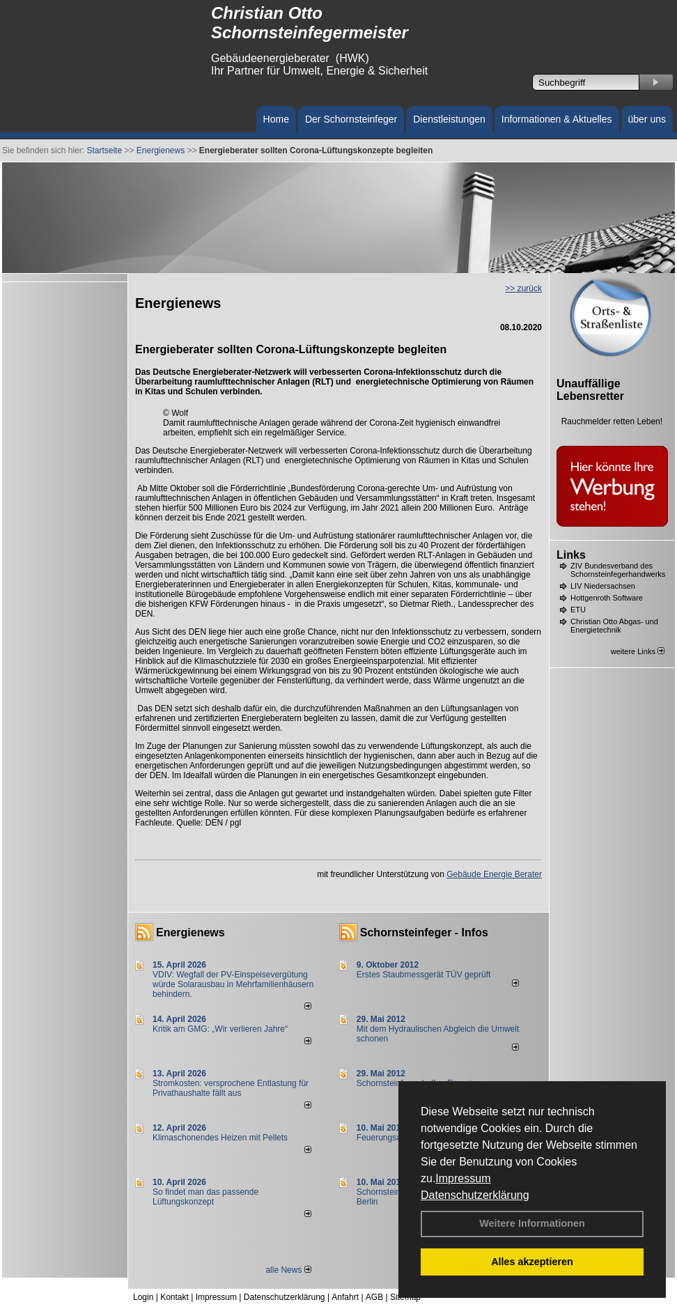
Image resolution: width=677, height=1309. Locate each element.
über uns (647, 119)
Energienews (190, 932)
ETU (578, 609)
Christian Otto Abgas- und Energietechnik (614, 625)
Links (571, 555)
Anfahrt (345, 1297)
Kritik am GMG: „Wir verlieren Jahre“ (220, 1029)
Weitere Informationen (532, 1223)
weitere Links (637, 651)
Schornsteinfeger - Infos (424, 932)
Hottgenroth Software (606, 598)
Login (143, 1297)
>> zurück (523, 288)
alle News (288, 1270)
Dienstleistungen (449, 119)
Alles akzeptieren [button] (532, 1261)
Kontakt (174, 1297)
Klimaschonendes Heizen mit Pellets (220, 1138)
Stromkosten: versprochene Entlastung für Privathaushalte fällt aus (231, 1088)
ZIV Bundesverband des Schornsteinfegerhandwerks (617, 569)
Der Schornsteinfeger (351, 119)
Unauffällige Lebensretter (590, 390)
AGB (374, 1297)
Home (276, 119)
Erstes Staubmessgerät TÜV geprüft (424, 974)
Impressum (462, 1178)
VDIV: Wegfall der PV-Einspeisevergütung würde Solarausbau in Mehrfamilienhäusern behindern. (233, 984)
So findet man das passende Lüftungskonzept (205, 1197)
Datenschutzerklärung (475, 1195)
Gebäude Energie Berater (494, 874)
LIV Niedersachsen (602, 586)
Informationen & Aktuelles (556, 119)
